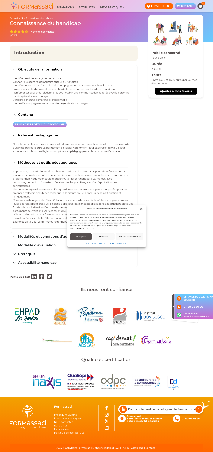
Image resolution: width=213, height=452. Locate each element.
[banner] (32, 6)
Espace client (62, 429)
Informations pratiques (67, 418)
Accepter (80, 236)
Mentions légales (102, 447)
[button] (141, 208)
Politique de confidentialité (115, 243)
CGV (117, 447)
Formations (65, 7)
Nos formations (30, 18)
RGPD (125, 447)
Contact (150, 447)
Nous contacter (63, 422)
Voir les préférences (129, 236)
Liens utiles (60, 425)
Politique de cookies (93, 243)
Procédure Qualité (65, 414)
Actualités (87, 7)
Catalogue (137, 447)
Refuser (103, 236)
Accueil (14, 18)
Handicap (47, 18)
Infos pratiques (111, 7)
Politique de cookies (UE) (69, 432)
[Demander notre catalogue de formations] (198, 409)
